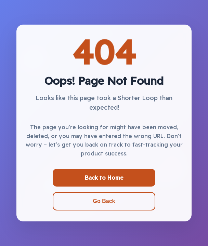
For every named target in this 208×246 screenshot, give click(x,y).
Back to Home (104, 177)
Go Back (104, 201)
